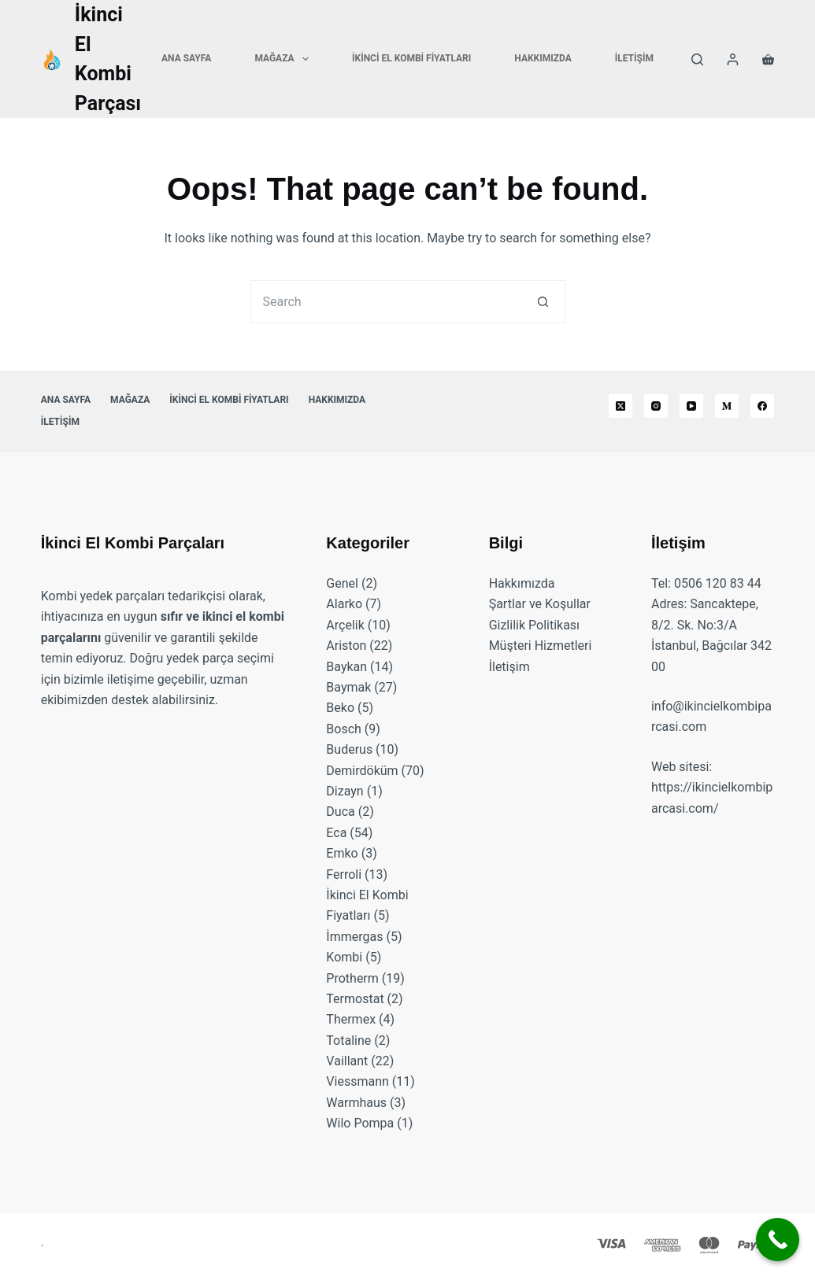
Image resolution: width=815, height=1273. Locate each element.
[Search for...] (386, 301)
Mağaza (284, 59)
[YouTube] (691, 406)
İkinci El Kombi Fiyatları (411, 58)
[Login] (733, 59)
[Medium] (727, 406)
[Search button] (543, 301)
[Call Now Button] (777, 1239)
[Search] (697, 59)
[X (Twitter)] (620, 406)
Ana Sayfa (186, 58)
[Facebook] (762, 406)
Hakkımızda (542, 58)
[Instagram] (656, 406)
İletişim (634, 58)
